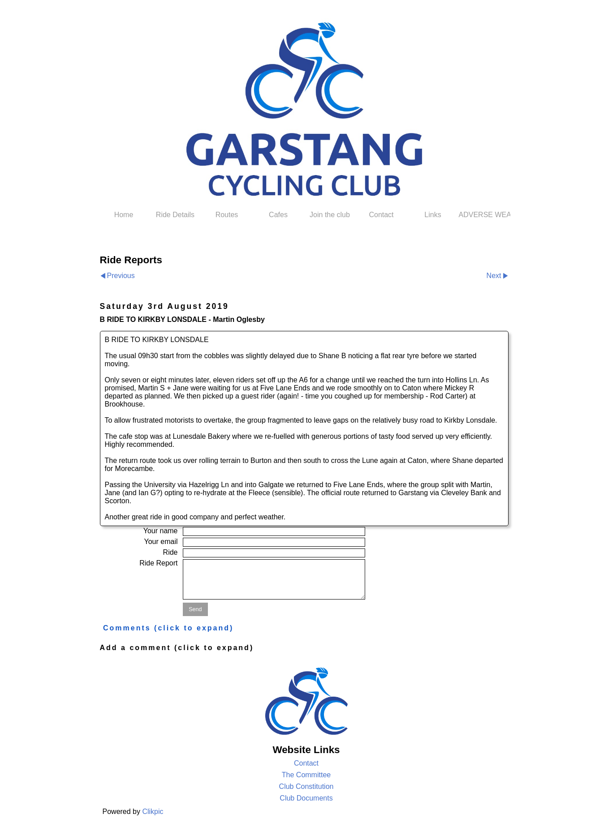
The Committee (306, 775)
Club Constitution (306, 786)
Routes (227, 214)
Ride (170, 552)
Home (124, 214)
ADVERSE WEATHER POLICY (484, 214)
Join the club (330, 214)
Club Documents (306, 798)
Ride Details (175, 214)
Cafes (278, 214)
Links (432, 214)
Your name (160, 531)
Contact (381, 214)
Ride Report (158, 563)
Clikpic (152, 811)
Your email (160, 541)
